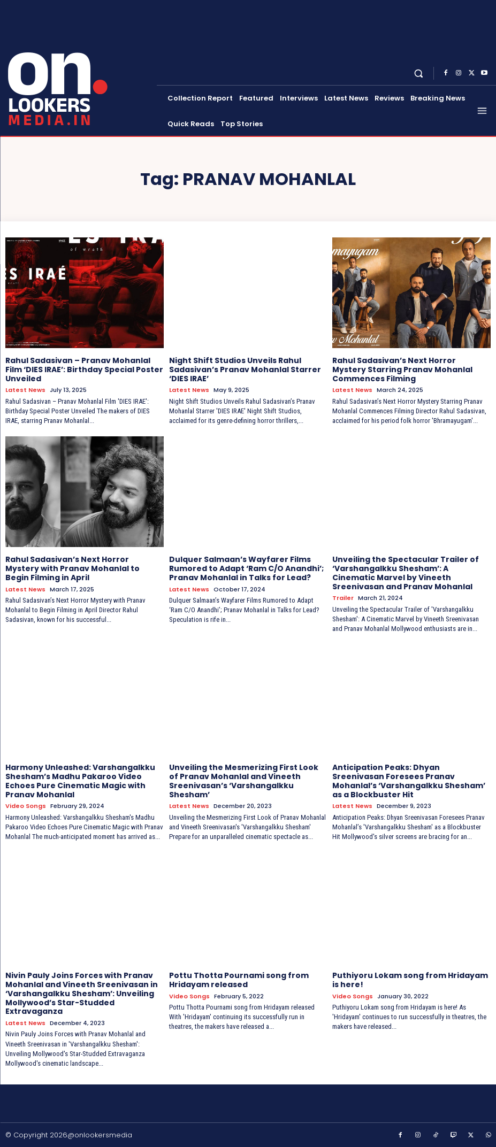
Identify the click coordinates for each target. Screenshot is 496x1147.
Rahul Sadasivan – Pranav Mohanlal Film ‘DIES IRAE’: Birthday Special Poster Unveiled (84, 369)
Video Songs (25, 806)
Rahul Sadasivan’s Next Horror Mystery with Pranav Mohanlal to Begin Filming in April (72, 568)
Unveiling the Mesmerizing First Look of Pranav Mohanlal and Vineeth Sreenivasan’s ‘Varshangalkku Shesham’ (243, 780)
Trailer (343, 598)
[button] (418, 73)
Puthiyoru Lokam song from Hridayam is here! (410, 980)
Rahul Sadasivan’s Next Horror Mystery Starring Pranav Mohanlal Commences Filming (402, 369)
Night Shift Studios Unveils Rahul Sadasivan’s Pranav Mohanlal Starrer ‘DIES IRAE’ (245, 369)
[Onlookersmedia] (79, 66)
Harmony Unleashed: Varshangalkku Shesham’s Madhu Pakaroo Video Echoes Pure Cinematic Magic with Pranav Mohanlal (80, 780)
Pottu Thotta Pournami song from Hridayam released (239, 980)
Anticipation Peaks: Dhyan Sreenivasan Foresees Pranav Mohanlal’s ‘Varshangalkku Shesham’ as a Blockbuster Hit (408, 780)
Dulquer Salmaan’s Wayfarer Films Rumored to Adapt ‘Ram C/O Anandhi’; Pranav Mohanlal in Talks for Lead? (246, 568)
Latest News (25, 390)
